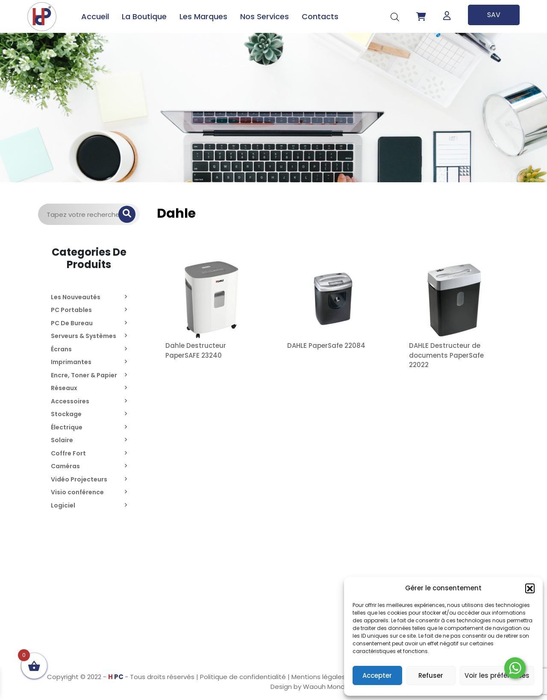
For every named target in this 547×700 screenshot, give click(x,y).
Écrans (61, 349)
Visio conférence (77, 492)
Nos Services (264, 16)
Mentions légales (318, 676)
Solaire (62, 440)
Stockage (66, 414)
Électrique (66, 427)
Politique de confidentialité (243, 676)
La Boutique (144, 16)
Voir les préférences (497, 675)
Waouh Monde (326, 686)
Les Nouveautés (75, 297)
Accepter (377, 675)
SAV (493, 15)
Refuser (430, 675)
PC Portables (71, 310)
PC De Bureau (72, 323)
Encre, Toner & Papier (84, 375)
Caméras (65, 466)
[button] (530, 588)
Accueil (95, 16)
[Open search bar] (395, 16)
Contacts (320, 16)
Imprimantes (71, 362)
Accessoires (70, 401)
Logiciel (63, 505)
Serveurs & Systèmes (83, 336)
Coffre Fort (68, 453)
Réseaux (64, 388)
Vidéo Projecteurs (79, 479)
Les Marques (203, 16)
